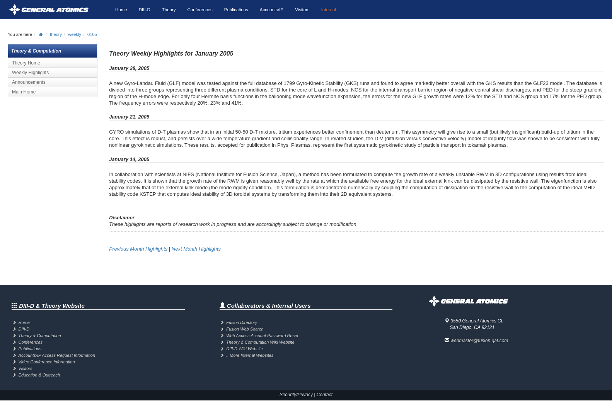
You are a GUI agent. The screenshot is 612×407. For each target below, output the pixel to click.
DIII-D (144, 9)
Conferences (200, 9)
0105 (92, 34)
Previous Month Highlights (138, 249)
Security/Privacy (296, 394)
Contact (324, 394)
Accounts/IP (271, 9)
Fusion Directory (241, 322)
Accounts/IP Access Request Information (57, 355)
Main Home (24, 92)
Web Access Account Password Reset (262, 335)
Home (121, 9)
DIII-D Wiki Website (244, 348)
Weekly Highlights (30, 72)
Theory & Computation (40, 335)
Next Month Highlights (196, 249)
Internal (328, 9)
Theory (169, 9)
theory (56, 34)
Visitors (302, 9)
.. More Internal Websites (249, 355)
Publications (236, 9)
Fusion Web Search (244, 329)
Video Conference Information (47, 362)
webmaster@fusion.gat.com (479, 340)
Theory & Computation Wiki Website (260, 342)
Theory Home (26, 63)
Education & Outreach (39, 375)
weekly (74, 34)
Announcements (29, 82)
